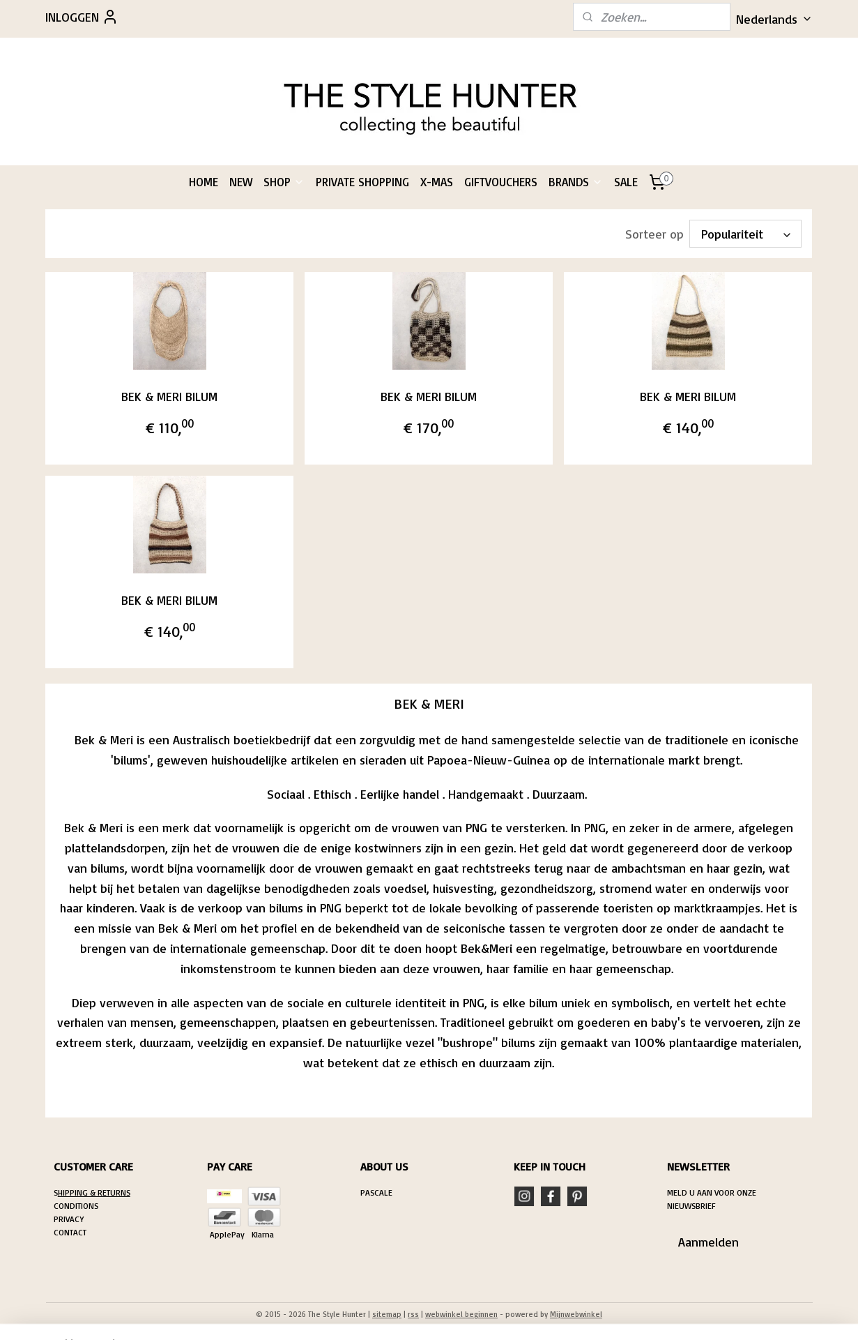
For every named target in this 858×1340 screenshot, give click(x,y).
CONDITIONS (76, 1205)
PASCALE (376, 1192)
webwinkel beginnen (461, 1314)
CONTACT (70, 1232)
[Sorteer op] (746, 233)
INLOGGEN (81, 16)
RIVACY (71, 1219)
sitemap (386, 1314)
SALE (626, 181)
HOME (203, 181)
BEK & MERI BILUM (169, 396)
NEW (240, 181)
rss (413, 1314)
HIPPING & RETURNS (94, 1192)
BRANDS (576, 181)
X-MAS (436, 181)
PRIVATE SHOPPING (362, 181)
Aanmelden (708, 1241)
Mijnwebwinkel (576, 1314)
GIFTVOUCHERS (500, 181)
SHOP (284, 181)
